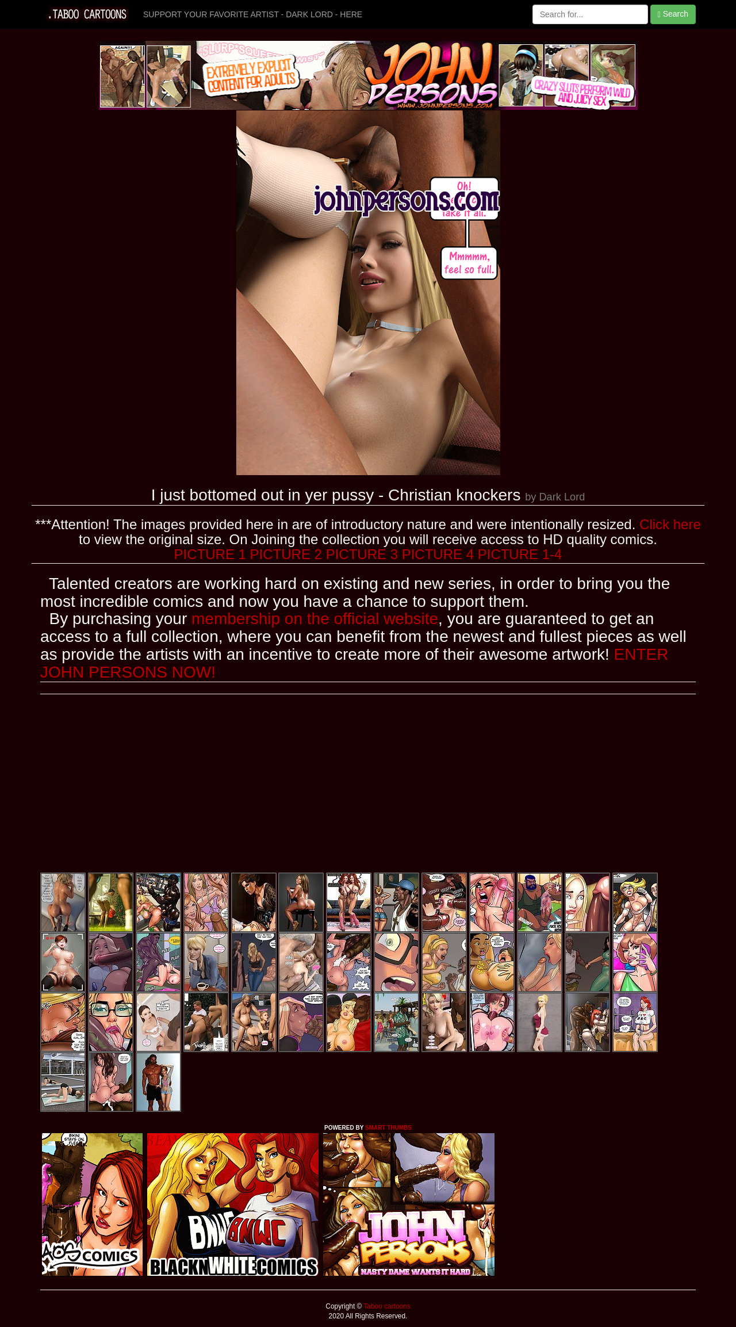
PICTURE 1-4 (520, 554)
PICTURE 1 (210, 554)
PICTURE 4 (438, 554)
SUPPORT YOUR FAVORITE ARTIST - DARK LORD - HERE (252, 14)
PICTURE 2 (286, 554)
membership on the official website (314, 619)
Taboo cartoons (386, 1306)
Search (673, 14)
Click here (670, 524)
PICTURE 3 (362, 554)
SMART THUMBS (388, 1128)
